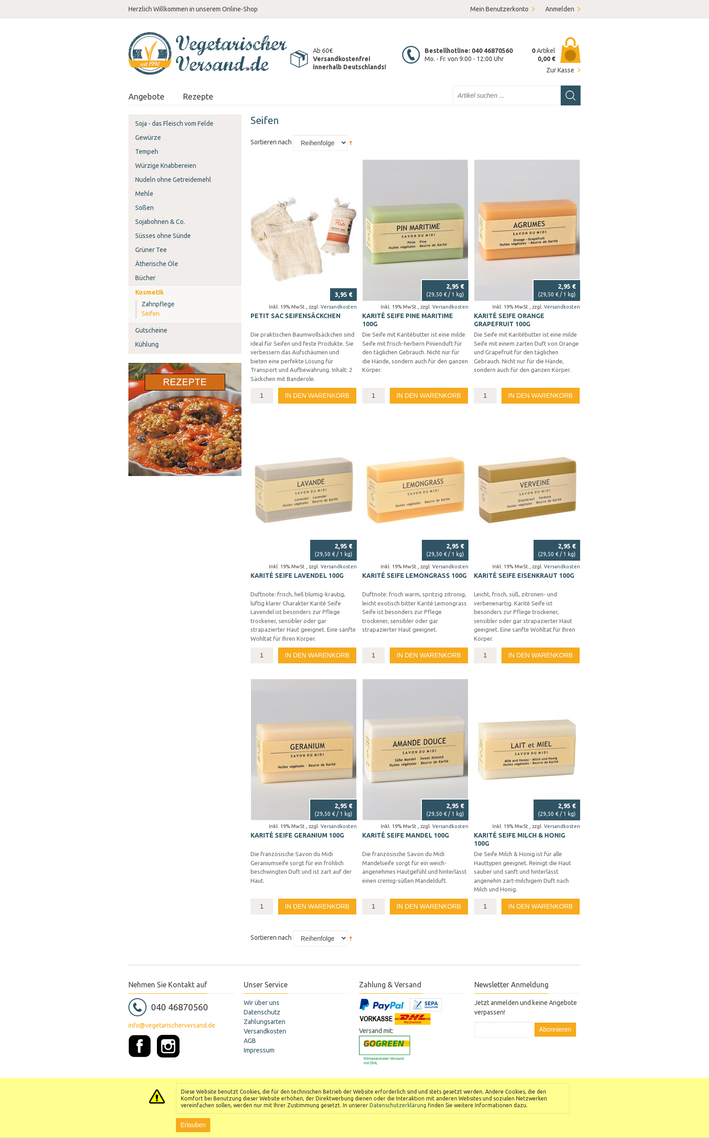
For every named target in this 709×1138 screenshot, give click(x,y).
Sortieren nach (271, 142)
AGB (250, 1040)
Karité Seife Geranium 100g (297, 835)
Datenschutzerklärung (397, 1105)
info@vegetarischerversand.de (171, 1025)
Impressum (259, 1050)
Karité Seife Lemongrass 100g (414, 575)
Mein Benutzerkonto (499, 9)
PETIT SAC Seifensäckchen (295, 315)
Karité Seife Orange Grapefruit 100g (509, 320)
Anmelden (559, 9)
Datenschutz (262, 1012)
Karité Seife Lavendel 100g (297, 575)
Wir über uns (261, 1002)
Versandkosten (339, 306)
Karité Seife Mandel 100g (405, 835)
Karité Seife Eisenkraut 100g (524, 575)
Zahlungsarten (264, 1021)
